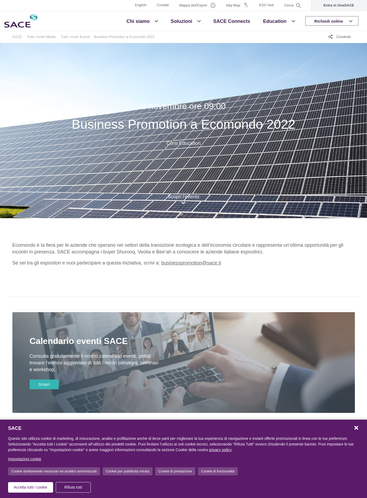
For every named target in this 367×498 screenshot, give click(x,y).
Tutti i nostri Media (41, 37)
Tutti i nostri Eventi (75, 37)
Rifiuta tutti (73, 487)
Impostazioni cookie (24, 459)
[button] (156, 20)
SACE (17, 37)
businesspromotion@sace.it (191, 263)
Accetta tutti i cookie (30, 487)
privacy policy (220, 450)
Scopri (44, 384)
